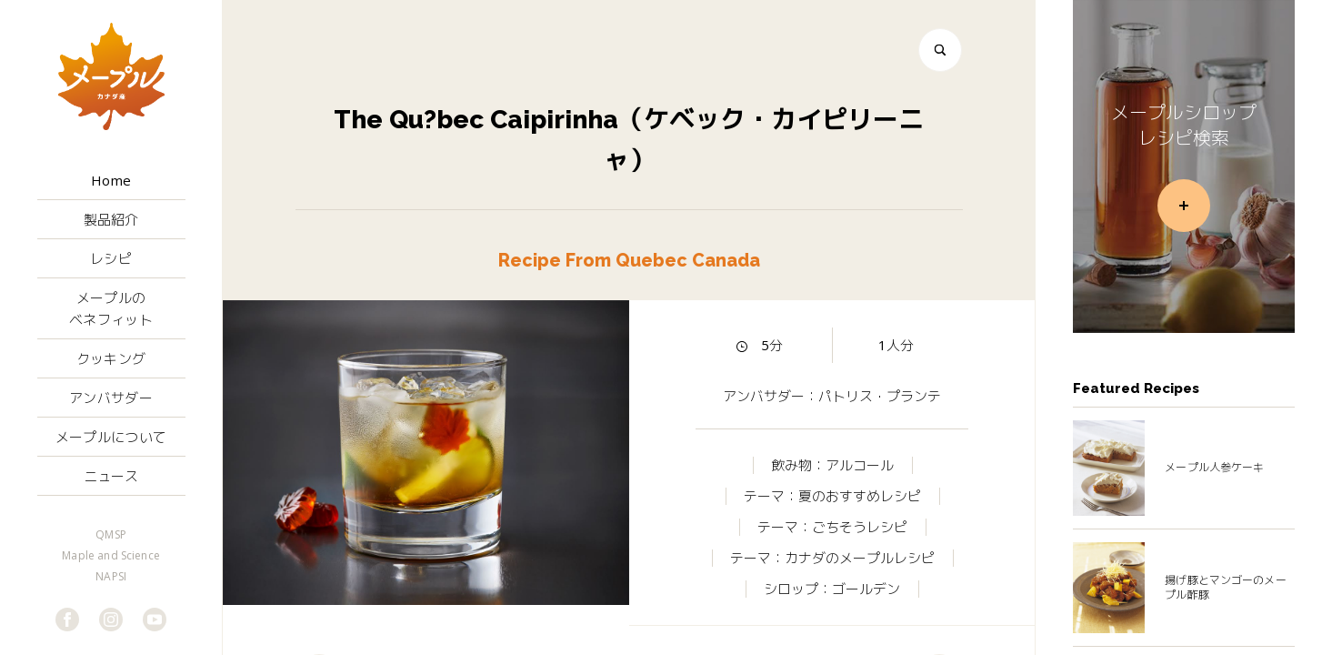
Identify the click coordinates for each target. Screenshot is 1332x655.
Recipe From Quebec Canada (629, 260)
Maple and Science (111, 555)
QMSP (110, 534)
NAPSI (110, 576)
